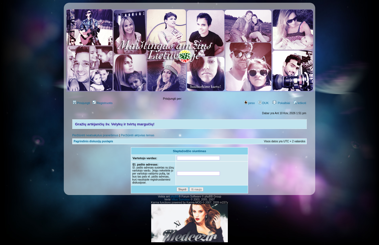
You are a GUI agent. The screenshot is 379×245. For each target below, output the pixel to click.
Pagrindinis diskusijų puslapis (93, 141)
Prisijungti (81, 103)
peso (249, 103)
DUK (263, 103)
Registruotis (103, 103)
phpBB (175, 196)
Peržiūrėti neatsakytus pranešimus (95, 135)
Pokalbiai (281, 103)
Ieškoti (299, 103)
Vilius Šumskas (180, 199)
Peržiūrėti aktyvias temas (137, 135)
